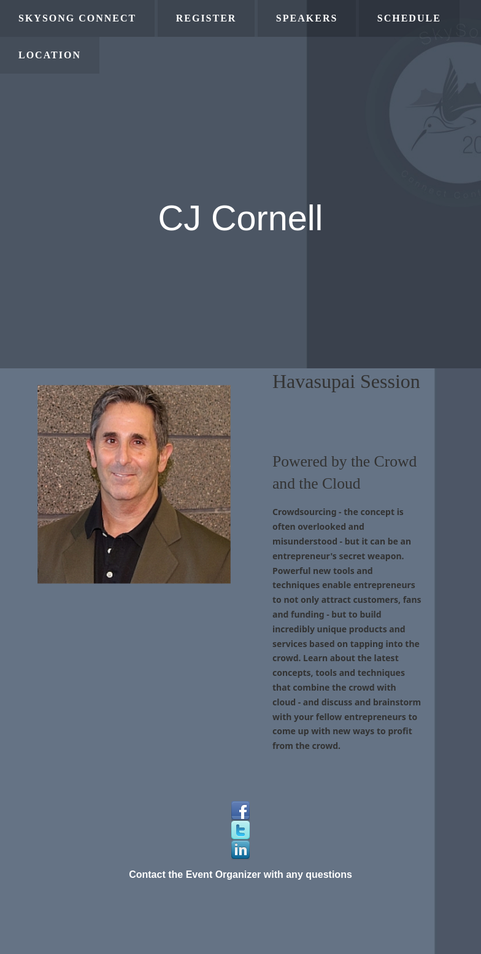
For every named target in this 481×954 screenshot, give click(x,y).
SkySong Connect (77, 18)
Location (49, 55)
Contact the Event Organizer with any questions (240, 874)
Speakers (306, 18)
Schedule (409, 18)
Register (206, 18)
